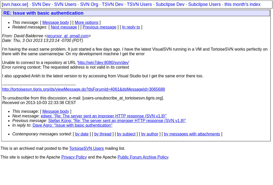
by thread (102, 134)
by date (81, 134)
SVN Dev (41, 4)
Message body (55, 22)
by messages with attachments (192, 134)
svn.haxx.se (15, 4)
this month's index (242, 4)
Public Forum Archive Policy (143, 157)
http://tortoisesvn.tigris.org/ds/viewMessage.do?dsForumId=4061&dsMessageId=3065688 (83, 89)
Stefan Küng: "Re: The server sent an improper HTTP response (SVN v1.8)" (117, 120)
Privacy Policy (74, 157)
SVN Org (89, 4)
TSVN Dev (112, 4)
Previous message (100, 27)
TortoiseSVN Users (86, 148)
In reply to (131, 27)
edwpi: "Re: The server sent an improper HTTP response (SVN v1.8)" (103, 116)
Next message (64, 27)
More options (87, 22)
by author (149, 134)
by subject (126, 134)
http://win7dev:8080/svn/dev (103, 62)
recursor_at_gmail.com (68, 36)
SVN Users (65, 4)
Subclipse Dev (170, 4)
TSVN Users (139, 4)
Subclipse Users (204, 4)
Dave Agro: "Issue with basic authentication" (72, 125)
